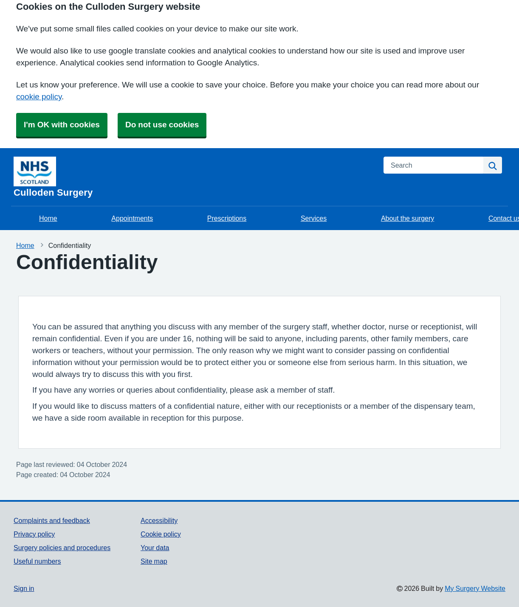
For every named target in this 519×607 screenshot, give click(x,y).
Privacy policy (34, 534)
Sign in (24, 588)
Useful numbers (37, 561)
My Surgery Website (475, 588)
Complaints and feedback (52, 520)
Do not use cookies (162, 125)
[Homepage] (193, 177)
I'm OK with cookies (62, 125)
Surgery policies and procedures (62, 547)
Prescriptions (226, 218)
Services (314, 218)
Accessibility (159, 520)
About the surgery (407, 218)
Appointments (132, 218)
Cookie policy (161, 534)
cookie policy (39, 97)
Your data (155, 547)
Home (48, 218)
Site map (154, 561)
